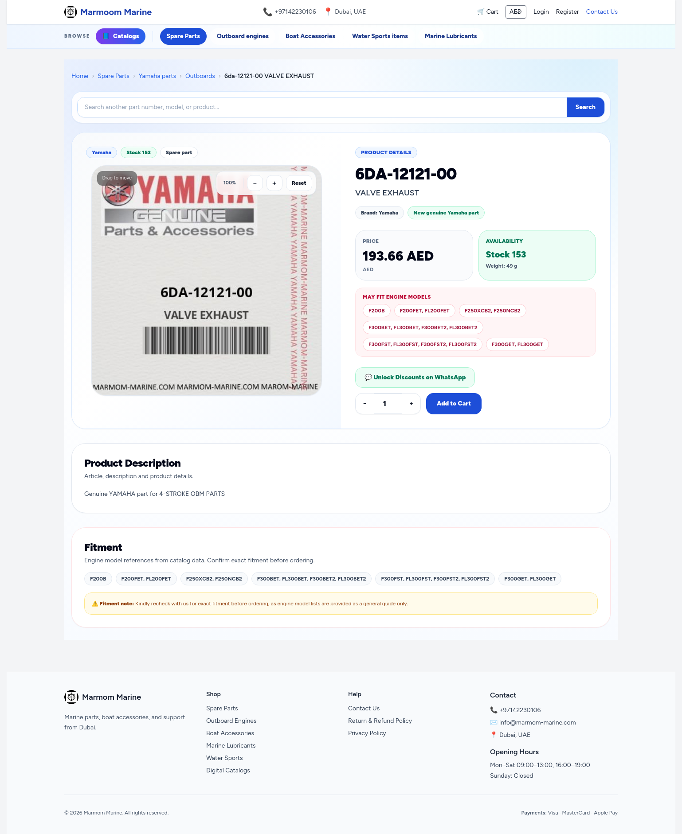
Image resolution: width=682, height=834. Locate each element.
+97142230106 (295, 12)
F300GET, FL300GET (517, 344)
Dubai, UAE (514, 735)
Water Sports (224, 758)
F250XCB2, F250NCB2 (493, 311)
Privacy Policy (367, 733)
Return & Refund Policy (380, 721)
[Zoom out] (255, 183)
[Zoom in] (274, 183)
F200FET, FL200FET (425, 311)
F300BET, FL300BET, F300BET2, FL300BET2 (423, 327)
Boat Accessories (310, 36)
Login (541, 12)
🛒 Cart (487, 12)
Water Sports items (380, 36)
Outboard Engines (231, 721)
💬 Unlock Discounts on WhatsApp (415, 377)
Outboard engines (243, 36)
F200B (376, 311)
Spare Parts (183, 36)
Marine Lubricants (451, 36)
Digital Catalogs (228, 770)
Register (567, 12)
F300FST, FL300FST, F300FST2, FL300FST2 (422, 344)
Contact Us (602, 12)
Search (586, 107)
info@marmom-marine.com (537, 722)
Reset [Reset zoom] (299, 183)
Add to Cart (454, 403)
